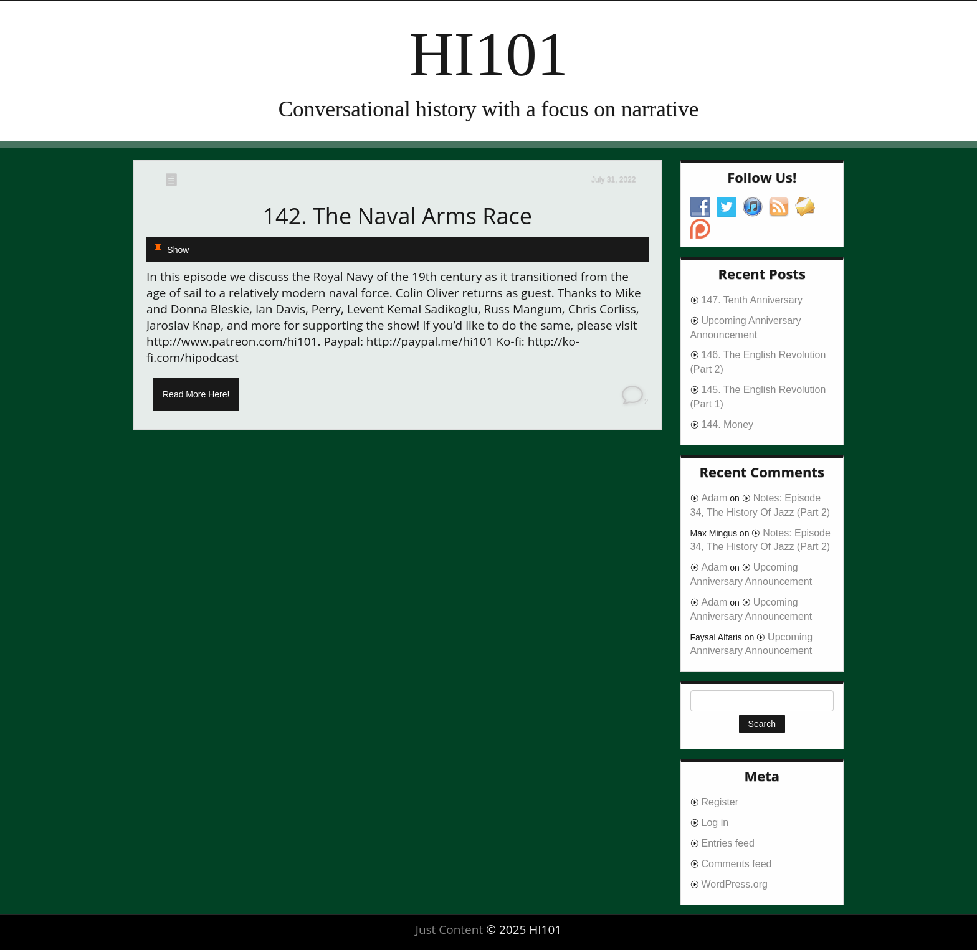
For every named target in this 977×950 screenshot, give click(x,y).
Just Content (449, 929)
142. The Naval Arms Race (397, 216)
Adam (715, 498)
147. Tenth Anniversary (752, 300)
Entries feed (728, 843)
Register (720, 802)
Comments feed (737, 863)
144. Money (728, 424)
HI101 (488, 53)
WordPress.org (735, 884)
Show (178, 250)
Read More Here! (196, 394)
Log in (715, 822)
